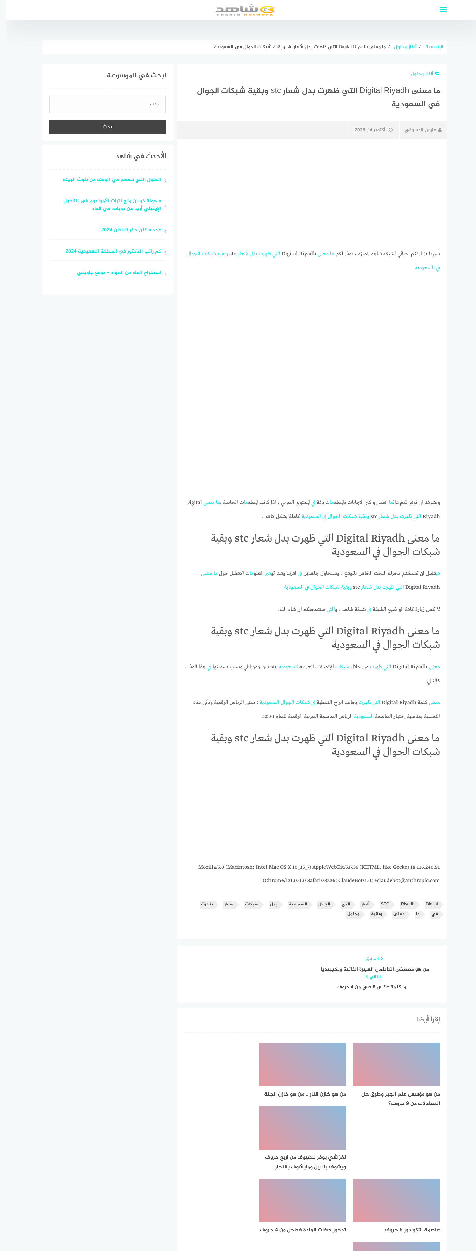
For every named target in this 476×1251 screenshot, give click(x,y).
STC (378, 901)
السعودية (418, 267)
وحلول (347, 911)
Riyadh (401, 901)
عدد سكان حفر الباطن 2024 (125, 230)
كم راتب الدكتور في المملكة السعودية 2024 (107, 252)
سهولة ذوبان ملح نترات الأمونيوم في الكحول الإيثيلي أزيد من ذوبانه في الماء (106, 205)
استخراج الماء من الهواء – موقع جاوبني (113, 273)
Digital (425, 901)
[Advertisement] (306, 194)
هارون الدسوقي (416, 130)
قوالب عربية (209, 1228)
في (432, 267)
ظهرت (258, 253)
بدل (247, 253)
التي (270, 253)
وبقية (216, 253)
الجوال (187, 253)
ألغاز (359, 901)
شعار (236, 253)
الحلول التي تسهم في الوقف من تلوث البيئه (105, 180)
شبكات (202, 253)
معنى (316, 253)
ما (326, 253)
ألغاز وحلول (419, 74)
